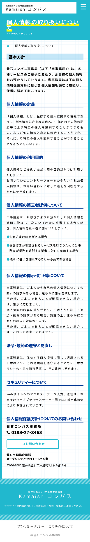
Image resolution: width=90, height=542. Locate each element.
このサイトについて (61, 526)
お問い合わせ (33, 444)
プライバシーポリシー (30, 526)
